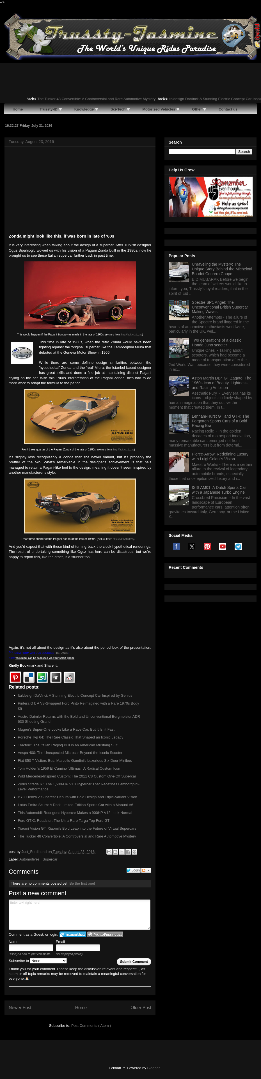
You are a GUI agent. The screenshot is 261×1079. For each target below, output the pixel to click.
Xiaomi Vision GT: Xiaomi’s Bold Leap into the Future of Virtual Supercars (77, 828)
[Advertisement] (80, 191)
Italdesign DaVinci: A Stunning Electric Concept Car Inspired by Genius (75, 695)
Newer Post (20, 1007)
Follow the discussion (146, 870)
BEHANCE (62, 653)
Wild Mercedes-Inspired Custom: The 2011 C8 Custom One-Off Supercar (77, 776)
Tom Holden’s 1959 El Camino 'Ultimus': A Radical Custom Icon (69, 768)
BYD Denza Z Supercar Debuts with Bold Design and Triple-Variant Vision (77, 797)
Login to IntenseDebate (72, 934)
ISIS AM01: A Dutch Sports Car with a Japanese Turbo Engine (219, 489)
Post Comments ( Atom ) (91, 1025)
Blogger (153, 1068)
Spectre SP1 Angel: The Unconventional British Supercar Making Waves (220, 307)
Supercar (50, 859)
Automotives (29, 859)
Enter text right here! (79, 914)
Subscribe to (38, 961)
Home (81, 1007)
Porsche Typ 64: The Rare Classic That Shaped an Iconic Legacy (70, 737)
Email (60, 942)
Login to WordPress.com (105, 934)
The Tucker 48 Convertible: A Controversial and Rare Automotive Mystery (102, 99)
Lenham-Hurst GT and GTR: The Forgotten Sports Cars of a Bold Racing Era (220, 421)
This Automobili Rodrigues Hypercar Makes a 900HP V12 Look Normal (75, 813)
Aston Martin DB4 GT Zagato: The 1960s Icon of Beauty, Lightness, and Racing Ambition (221, 383)
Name (14, 942)
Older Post (140, 1007)
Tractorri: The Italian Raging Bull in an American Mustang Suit (68, 745)
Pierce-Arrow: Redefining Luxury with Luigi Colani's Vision (220, 456)
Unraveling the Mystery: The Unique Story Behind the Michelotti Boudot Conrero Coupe (222, 269)
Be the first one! (82, 883)
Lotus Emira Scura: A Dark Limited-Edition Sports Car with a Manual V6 (75, 805)
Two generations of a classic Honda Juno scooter (216, 342)
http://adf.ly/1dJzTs (131, 334)
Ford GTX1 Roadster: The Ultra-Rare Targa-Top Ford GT (64, 820)
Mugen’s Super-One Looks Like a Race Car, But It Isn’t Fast (66, 729)
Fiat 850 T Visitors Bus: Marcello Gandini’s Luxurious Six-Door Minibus (75, 760)
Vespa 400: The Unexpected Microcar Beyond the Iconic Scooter (70, 753)
